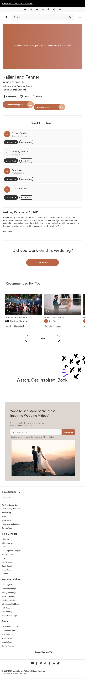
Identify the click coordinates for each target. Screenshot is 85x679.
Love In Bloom (7, 642)
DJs (3, 558)
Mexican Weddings (9, 600)
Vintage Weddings (9, 592)
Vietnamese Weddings (10, 604)
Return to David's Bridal (17, 3)
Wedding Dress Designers (11, 550)
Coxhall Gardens (18, 89)
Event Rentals (7, 566)
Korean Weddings (8, 596)
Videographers (7, 543)
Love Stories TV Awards (11, 626)
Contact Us (11, 142)
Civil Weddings (7, 611)
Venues (4, 547)
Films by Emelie (24, 85)
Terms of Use (7, 528)
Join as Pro (42, 262)
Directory (5, 539)
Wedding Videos (8, 585)
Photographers (7, 554)
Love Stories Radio (9, 630)
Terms (36, 437)
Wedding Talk (7, 638)
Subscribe (68, 432)
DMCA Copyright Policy (11, 524)
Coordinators (7, 562)
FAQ (3, 501)
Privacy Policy (47, 437)
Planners (5, 573)
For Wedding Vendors (10, 505)
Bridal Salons (7, 570)
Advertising (6, 512)
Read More (7, 231)
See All (42, 338)
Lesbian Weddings (9, 588)
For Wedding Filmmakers (11, 508)
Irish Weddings (7, 608)
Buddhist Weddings (9, 615)
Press (4, 516)
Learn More (26, 142)
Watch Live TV (7, 634)
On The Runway (8, 646)
